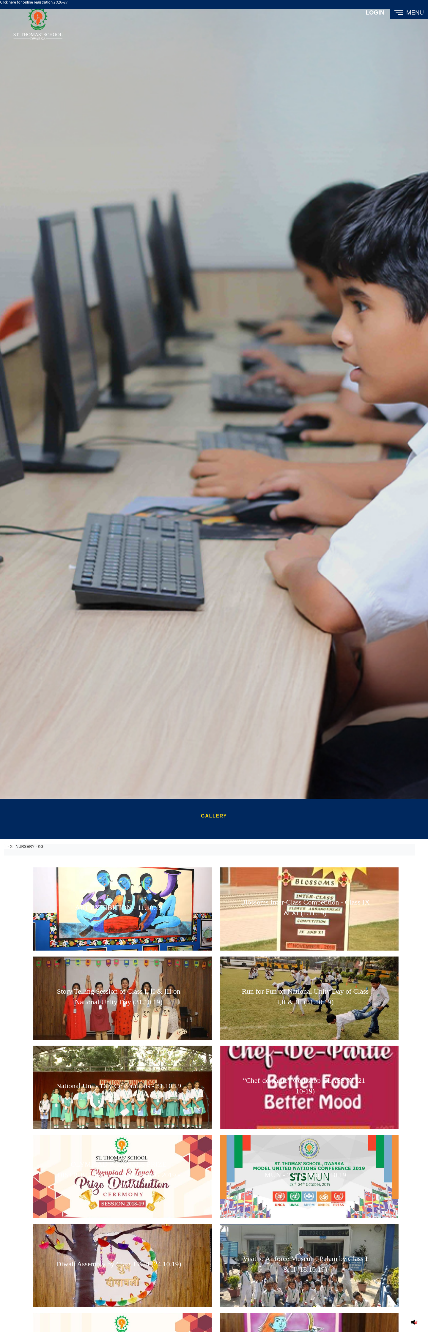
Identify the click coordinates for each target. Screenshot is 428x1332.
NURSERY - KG (29, 844)
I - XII (9, 844)
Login (375, 12)
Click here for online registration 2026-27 (33, 2)
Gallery (214, 814)
